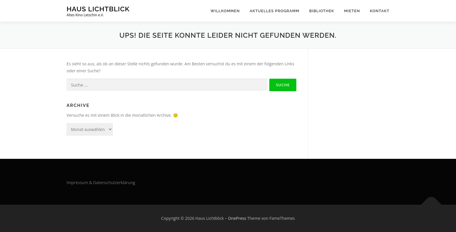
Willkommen (225, 11)
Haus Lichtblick (98, 9)
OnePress (237, 218)
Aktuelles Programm (274, 11)
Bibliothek (321, 11)
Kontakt (379, 11)
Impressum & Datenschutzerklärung (101, 182)
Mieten (352, 11)
